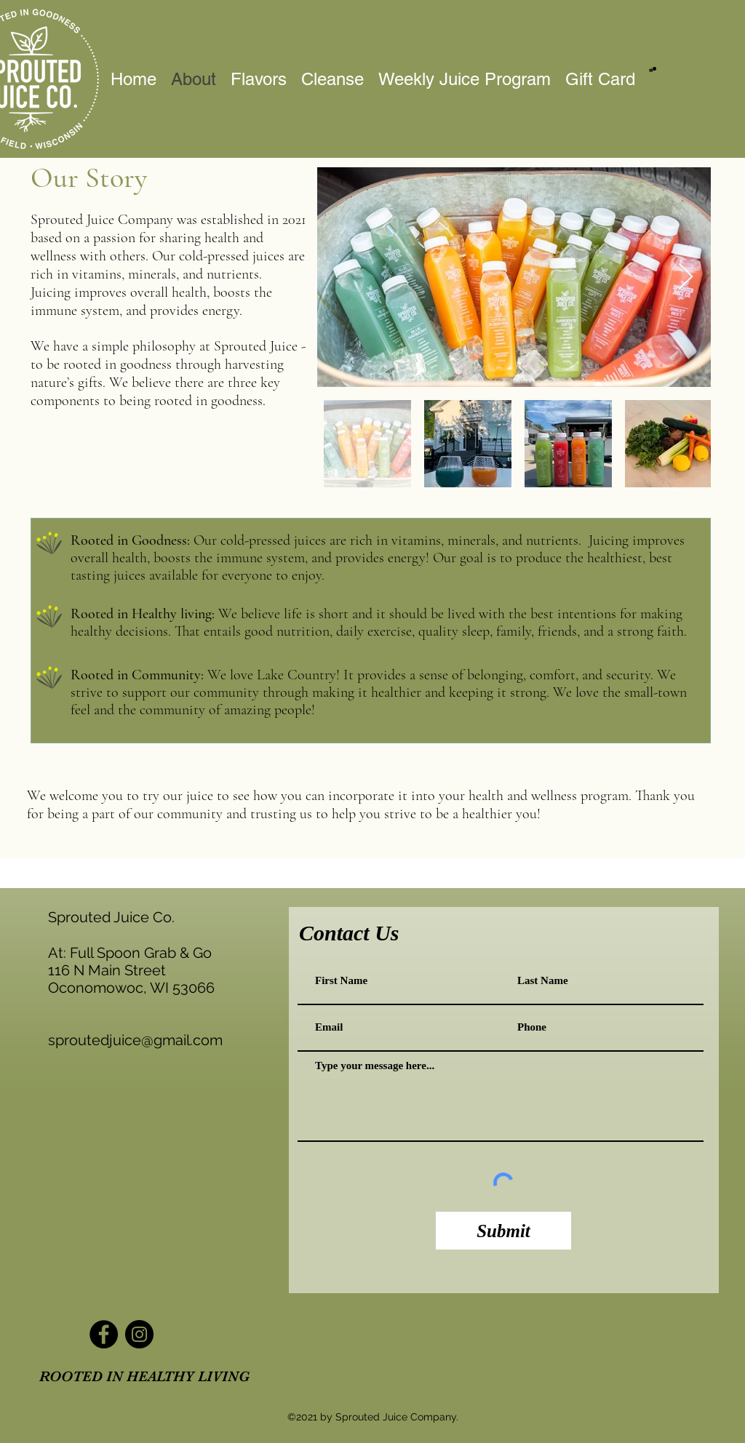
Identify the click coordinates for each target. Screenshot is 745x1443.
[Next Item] (685, 277)
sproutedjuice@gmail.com (135, 1040)
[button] (652, 69)
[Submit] (503, 1231)
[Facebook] (103, 1334)
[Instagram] (139, 1334)
